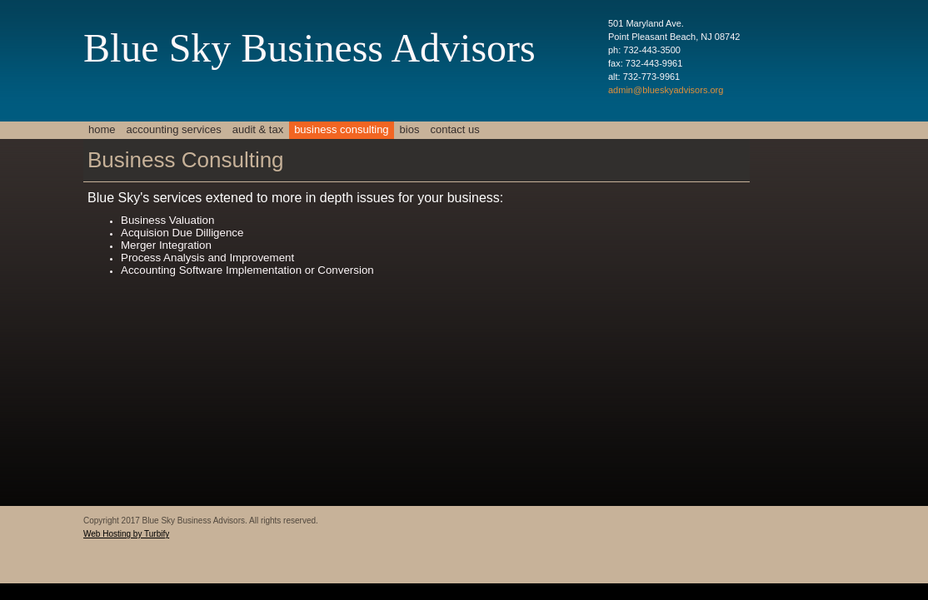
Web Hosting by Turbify (126, 533)
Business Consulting (341, 129)
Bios (410, 129)
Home (102, 129)
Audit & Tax (257, 129)
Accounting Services (174, 129)
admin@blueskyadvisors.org (665, 90)
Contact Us (454, 129)
